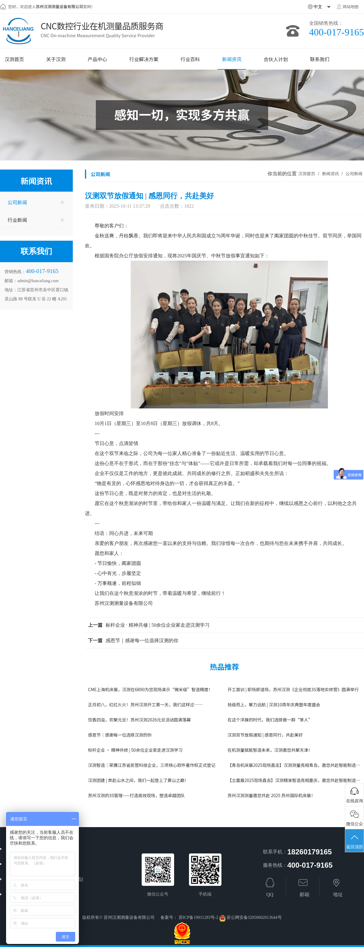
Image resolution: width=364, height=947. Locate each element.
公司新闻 (353, 173)
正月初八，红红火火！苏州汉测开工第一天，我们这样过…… (145, 704)
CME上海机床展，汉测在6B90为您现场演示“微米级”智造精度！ (150, 689)
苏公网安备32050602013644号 (254, 917)
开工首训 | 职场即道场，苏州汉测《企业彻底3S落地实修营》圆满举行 (293, 689)
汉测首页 (306, 173)
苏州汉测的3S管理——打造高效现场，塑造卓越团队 (136, 795)
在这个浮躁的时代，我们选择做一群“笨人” (270, 720)
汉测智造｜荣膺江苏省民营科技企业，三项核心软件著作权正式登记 (151, 765)
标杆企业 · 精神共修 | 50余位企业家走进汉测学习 (158, 625)
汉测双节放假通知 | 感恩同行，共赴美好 (265, 735)
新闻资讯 (331, 173)
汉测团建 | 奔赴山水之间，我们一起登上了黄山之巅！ (138, 780)
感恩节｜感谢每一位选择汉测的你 (142, 640)
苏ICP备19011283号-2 (198, 917)
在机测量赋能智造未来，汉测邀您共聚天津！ (270, 750)
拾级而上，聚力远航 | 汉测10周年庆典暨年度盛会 (274, 704)
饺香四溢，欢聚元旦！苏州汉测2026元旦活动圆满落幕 (139, 720)
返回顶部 (354, 841)
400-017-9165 (336, 32)
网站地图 (351, 6)
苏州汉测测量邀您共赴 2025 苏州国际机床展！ (271, 795)
